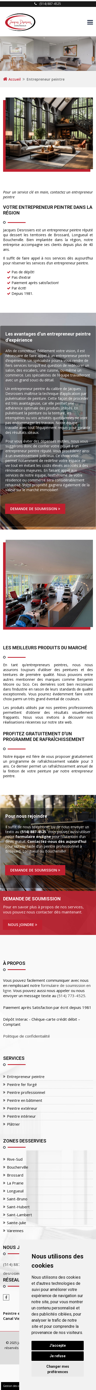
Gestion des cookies (14, 1386)
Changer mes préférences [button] (57, 1369)
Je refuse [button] (58, 1356)
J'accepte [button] (57, 1345)
